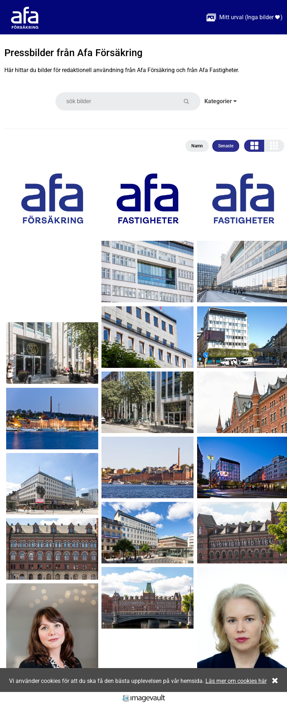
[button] (191, 101)
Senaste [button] (225, 145)
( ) (245, 17)
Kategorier (220, 101)
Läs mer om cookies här (236, 680)
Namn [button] (197, 145)
